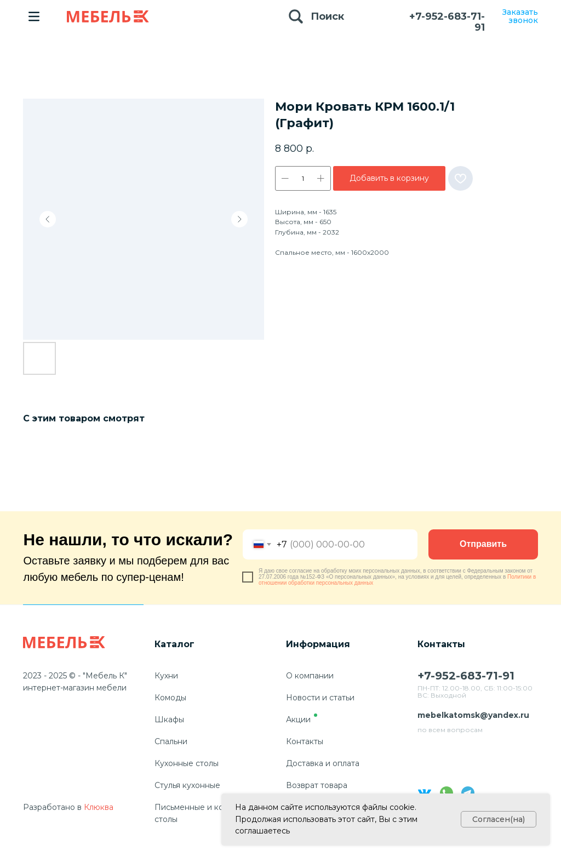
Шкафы (169, 719)
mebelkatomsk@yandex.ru (473, 715)
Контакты (304, 741)
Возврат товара (316, 785)
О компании (310, 676)
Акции (298, 719)
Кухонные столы (186, 763)
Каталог (174, 644)
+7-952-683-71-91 (447, 21)
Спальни (170, 741)
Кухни (166, 676)
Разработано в (52, 807)
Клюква (98, 807)
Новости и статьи (320, 698)
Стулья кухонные (187, 785)
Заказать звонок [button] (520, 16)
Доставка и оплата (322, 763)
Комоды (170, 698)
